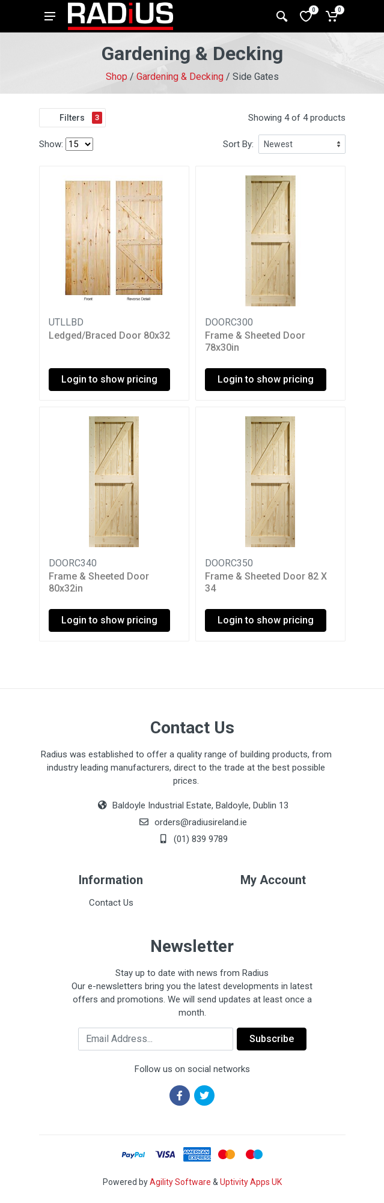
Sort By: (238, 144)
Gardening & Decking (180, 76)
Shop (116, 76)
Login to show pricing (109, 379)
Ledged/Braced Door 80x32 (109, 335)
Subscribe (271, 1038)
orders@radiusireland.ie (200, 822)
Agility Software (180, 1182)
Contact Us (111, 902)
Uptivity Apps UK (251, 1182)
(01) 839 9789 (192, 839)
